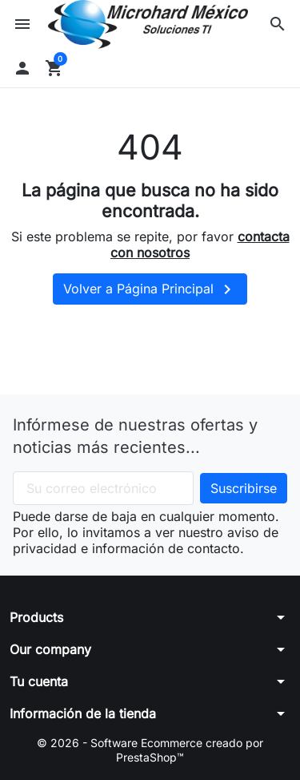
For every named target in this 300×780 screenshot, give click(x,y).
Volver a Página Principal (150, 289)
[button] (277, 24)
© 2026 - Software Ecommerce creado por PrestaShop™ (150, 750)
